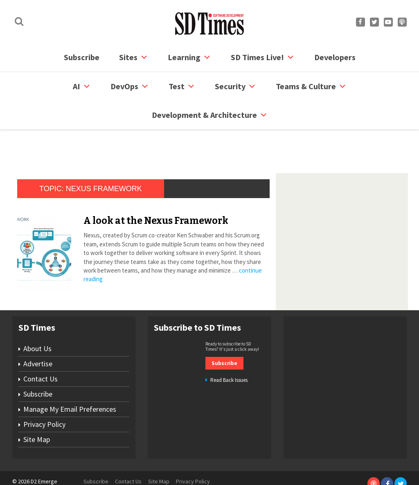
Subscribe (81, 57)
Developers (335, 57)
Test (182, 86)
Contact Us (40, 347)
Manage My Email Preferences (69, 378)
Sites (133, 57)
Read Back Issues (229, 348)
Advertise (37, 332)
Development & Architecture (210, 115)
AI (82, 86)
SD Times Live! (263, 57)
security (235, 86)
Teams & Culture (311, 86)
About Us (37, 317)
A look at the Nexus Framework (155, 189)
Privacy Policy (44, 393)
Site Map (36, 408)
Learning (189, 57)
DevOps (129, 86)
